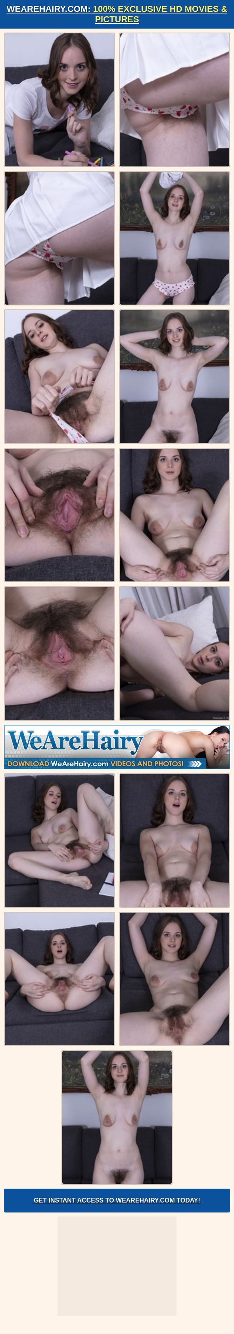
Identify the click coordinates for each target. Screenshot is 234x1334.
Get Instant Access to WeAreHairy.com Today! (117, 1200)
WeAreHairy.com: (117, 14)
